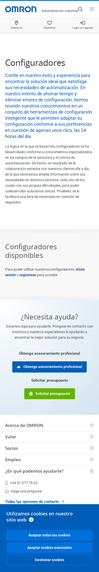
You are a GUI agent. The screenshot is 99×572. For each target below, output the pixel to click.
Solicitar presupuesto (49, 394)
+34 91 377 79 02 (21, 483)
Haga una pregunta (23, 491)
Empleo (13, 459)
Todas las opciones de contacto (34, 501)
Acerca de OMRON (24, 425)
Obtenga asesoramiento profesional (49, 367)
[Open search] (80, 9)
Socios (11, 448)
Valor (10, 437)
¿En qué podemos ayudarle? (34, 471)
